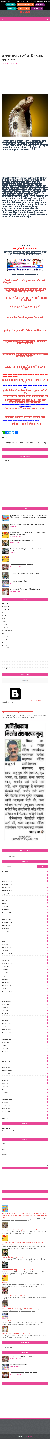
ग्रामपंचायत (5, 621)
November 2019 (25, 1096)
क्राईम (3, 618)
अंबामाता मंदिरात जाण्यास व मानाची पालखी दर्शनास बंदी (25, 298)
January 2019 (25, 1105)
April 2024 (25, 944)
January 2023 (25, 988)
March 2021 (25, 1058)
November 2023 (25, 957)
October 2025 (25, 887)
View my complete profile (8, 1130)
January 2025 (25, 916)
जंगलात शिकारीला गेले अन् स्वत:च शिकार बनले (25, 317)
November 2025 (25, 884)
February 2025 (25, 913)
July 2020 (25, 1083)
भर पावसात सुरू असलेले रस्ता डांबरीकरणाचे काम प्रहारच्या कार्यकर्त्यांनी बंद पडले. (25, 355)
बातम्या (4, 654)
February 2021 (25, 1061)
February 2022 (25, 1023)
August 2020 (25, 1080)
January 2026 (25, 878)
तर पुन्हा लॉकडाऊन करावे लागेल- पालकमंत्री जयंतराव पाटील (25, 342)
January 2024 (25, 951)
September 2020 (25, 1077)
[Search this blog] (19, 866)
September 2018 (25, 1115)
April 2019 (25, 1102)
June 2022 (25, 1011)
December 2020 (25, 1067)
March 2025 (25, 910)
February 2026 (25, 875)
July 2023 (25, 970)
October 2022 (25, 998)
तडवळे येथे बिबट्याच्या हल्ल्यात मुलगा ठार (21, 540)
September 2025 (25, 891)
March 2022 (25, 1020)
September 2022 (25, 1001)
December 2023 (25, 954)
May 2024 (25, 941)
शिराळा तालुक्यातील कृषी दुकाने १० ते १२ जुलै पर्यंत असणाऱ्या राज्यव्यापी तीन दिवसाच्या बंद (25, 401)
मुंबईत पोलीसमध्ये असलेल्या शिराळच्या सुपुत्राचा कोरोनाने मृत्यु (25, 391)
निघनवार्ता (4, 642)
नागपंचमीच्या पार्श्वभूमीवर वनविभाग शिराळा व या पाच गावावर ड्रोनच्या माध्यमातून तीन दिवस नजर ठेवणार (25, 290)
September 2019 (25, 1099)
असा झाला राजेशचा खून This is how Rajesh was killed (24, 573)
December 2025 (25, 881)
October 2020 (25, 1074)
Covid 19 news (6, 606)
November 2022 (25, 995)
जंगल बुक (4, 624)
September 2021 (25, 1039)
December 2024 (25, 919)
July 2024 (25, 935)
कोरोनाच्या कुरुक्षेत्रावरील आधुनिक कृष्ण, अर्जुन (25, 367)
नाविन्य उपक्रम (5, 639)
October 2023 (25, 960)
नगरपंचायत (5, 636)
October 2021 (25, 1036)
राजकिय (4, 660)
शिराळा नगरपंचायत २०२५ (25, 5)
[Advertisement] (25, 35)
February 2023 (25, 985)
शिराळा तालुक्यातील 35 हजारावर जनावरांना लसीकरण (25, 408)
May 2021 (25, 1052)
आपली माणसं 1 (5, 609)
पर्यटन (3, 651)
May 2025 (25, 903)
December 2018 (25, 1108)
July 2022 (25, 1007)
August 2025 (25, 894)
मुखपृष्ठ (4, 657)
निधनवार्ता (4, 645)
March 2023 (25, 982)
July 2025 (25, 897)
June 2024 (25, 938)
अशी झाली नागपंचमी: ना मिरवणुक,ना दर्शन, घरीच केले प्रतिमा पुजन (23, 281)
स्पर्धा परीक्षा (5, 669)
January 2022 (25, 1026)
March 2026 (25, 872)
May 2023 (25, 976)
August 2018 (25, 1118)
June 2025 (25, 900)
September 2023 (25, 963)
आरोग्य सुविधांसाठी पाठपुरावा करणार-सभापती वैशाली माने (25, 396)
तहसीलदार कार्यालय (7, 630)
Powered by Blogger (21, 700)
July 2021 (25, 1045)
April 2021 (25, 1055)
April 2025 (25, 906)
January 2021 (25, 1064)
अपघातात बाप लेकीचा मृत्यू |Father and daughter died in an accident (26, 549)
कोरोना (4, 615)
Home (3, 52)
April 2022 (25, 1017)
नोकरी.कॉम (12, 8)
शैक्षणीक (4, 663)
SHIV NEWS (25, 12)
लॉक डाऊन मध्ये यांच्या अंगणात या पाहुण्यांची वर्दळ (25, 417)
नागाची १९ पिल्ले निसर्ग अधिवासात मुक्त (25, 424)
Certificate (5, 603)
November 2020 (25, 1071)
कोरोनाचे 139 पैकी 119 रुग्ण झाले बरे (25, 307)
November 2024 (25, 922)
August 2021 (25, 1042)
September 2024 (25, 928)
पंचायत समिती (5, 648)
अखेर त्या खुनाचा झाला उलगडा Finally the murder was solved (27, 524)
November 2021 (25, 1033)
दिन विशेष (4, 633)
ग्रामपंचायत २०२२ (24, 8)
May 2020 (25, 1090)
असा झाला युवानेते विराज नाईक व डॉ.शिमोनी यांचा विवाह (25, 589)
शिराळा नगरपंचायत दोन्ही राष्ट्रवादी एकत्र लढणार (23, 1373)
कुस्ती (3, 612)
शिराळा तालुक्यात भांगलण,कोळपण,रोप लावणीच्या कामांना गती (25, 381)
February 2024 (25, 947)
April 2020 (25, 1093)
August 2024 (25, 932)
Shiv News (5, 63)
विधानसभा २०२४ (37, 8)
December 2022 (25, 992)
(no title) (4, 1283)
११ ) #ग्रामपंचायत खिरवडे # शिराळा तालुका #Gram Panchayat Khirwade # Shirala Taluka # (27, 533)
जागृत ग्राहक (5, 627)
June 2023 (25, 973)
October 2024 (25, 925)
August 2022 (25, 1004)
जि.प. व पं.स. (40, 5)
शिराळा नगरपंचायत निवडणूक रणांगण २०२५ (22, 565)
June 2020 (25, 1086)
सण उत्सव (4, 666)
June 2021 (25, 1049)
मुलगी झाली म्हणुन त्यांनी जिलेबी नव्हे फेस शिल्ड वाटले (25, 330)
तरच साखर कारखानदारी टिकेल (18, 581)
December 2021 (25, 1030)
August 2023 (25, 966)
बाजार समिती (10, 5)
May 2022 (25, 1014)
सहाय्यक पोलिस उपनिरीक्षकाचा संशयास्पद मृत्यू (17, 712)
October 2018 (25, 1112)
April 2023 (25, 979)
